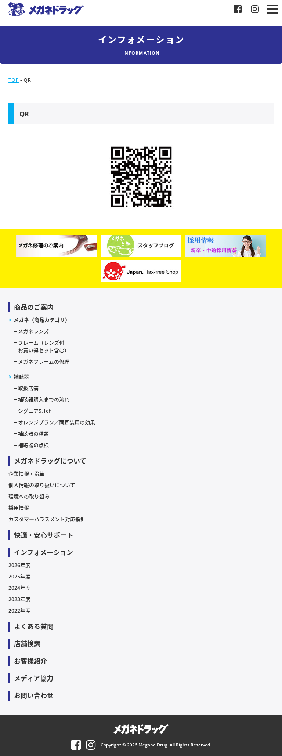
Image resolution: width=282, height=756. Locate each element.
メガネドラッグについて (50, 461)
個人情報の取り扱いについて (41, 484)
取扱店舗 (28, 388)
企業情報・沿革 (26, 473)
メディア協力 (33, 678)
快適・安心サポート (43, 535)
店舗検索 (27, 643)
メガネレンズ (33, 331)
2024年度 (19, 587)
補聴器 (21, 376)
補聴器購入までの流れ (43, 399)
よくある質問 (34, 626)
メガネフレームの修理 (43, 361)
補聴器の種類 (33, 433)
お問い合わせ (34, 695)
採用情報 (18, 507)
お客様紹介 (30, 661)
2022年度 (19, 610)
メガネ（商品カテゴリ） (42, 319)
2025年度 (19, 576)
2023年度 (19, 599)
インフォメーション (43, 552)
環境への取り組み (29, 496)
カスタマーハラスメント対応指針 (47, 519)
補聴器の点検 (33, 444)
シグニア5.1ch (35, 410)
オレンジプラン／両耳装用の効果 (56, 422)
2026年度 (19, 564)
